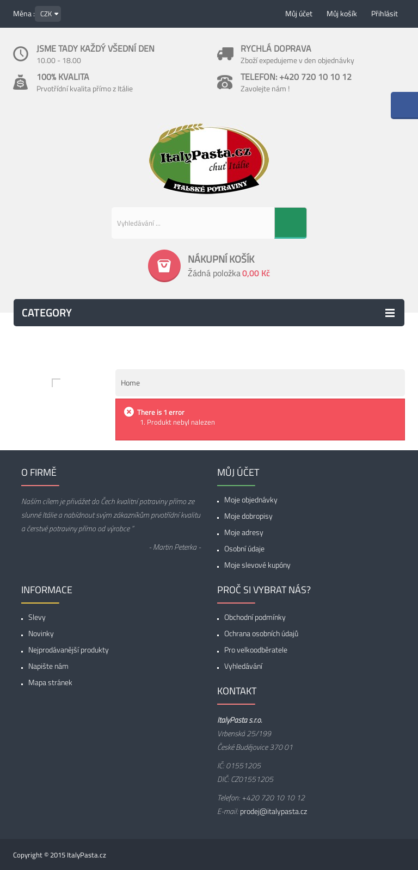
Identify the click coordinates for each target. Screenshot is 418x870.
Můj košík (342, 13)
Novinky (41, 633)
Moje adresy (243, 532)
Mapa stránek (50, 682)
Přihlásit (384, 13)
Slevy (37, 617)
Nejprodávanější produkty (68, 649)
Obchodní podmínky (255, 617)
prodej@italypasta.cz (273, 811)
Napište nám (48, 666)
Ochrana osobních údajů (261, 633)
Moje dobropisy (248, 515)
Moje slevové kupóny (257, 564)
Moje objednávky (251, 499)
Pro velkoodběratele (255, 649)
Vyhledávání (243, 666)
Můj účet (298, 13)
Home (130, 382)
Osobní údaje (244, 548)
